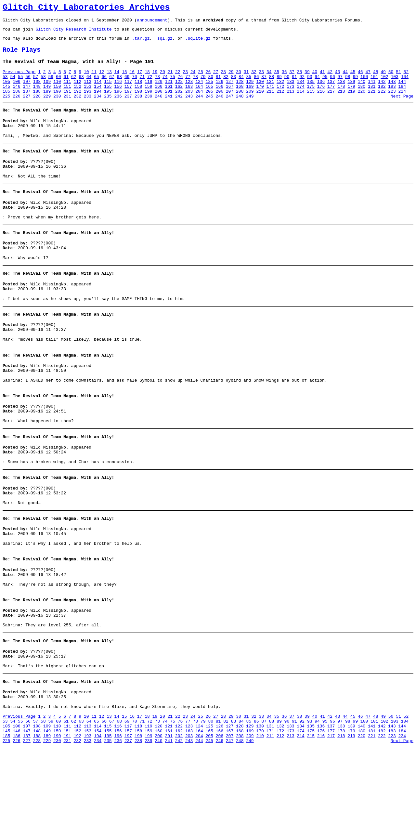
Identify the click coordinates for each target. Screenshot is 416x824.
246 (219, 109)
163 (189, 97)
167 (229, 97)
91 (294, 85)
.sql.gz (164, 43)
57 (35, 85)
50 (391, 80)
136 (321, 91)
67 (111, 85)
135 (311, 91)
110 (57, 91)
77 (187, 85)
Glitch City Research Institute (73, 33)
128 (239, 91)
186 (16, 103)
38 (299, 80)
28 (223, 80)
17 (139, 80)
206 (219, 103)
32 (253, 80)
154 (97, 97)
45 (353, 80)
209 (250, 103)
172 (280, 97)
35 (276, 80)
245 (209, 109)
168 (239, 97)
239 (148, 109)
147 (26, 97)
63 (81, 85)
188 (37, 103)
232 (77, 109)
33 (261, 80)
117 (128, 91)
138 (341, 91)
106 (16, 91)
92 (302, 85)
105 (6, 91)
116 (118, 91)
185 (6, 103)
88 (271, 85)
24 (193, 80)
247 (229, 109)
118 (138, 91)
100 (364, 85)
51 (398, 80)
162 (179, 97)
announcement (152, 23)
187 (26, 103)
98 (347, 85)
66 (104, 85)
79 (203, 85)
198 (138, 103)
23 (185, 80)
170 (260, 97)
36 (284, 80)
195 (107, 103)
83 (233, 85)
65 (96, 85)
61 (66, 85)
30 (238, 80)
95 (325, 85)
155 (107, 97)
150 (57, 97)
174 (300, 97)
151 (67, 97)
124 (199, 91)
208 (239, 103)
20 (162, 80)
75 (172, 85)
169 (250, 97)
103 (394, 85)
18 (147, 80)
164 (199, 97)
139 (351, 91)
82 (225, 85)
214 (300, 103)
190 (57, 103)
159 (148, 97)
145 (6, 97)
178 (341, 97)
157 (128, 97)
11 (94, 80)
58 (43, 85)
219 (351, 103)
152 (77, 97)
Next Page (402, 109)
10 (86, 80)
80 (210, 85)
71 (142, 85)
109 (47, 91)
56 (28, 85)
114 (97, 91)
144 (402, 91)
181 (371, 97)
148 (37, 97)
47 (367, 80)
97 (340, 85)
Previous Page (19, 80)
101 (374, 85)
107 (26, 91)
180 (361, 97)
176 (321, 97)
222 (381, 103)
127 (229, 91)
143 (392, 91)
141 (371, 91)
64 (89, 85)
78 (195, 85)
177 (331, 97)
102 (384, 85)
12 (101, 80)
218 (341, 103)
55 (20, 85)
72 (149, 85)
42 (329, 80)
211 (270, 103)
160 (158, 97)
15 (124, 80)
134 (300, 91)
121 (169, 91)
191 (67, 103)
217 (331, 103)
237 (128, 109)
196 (118, 103)
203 (189, 103)
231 (67, 109)
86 (256, 85)
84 (241, 85)
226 (16, 109)
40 (315, 80)
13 (109, 80)
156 (118, 97)
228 (37, 109)
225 (6, 109)
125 (209, 91)
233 (87, 109)
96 (332, 85)
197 (128, 103)
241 (169, 109)
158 (138, 97)
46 (360, 80)
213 (290, 103)
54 (12, 85)
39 (307, 80)
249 (250, 109)
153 (87, 97)
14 (117, 80)
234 (97, 109)
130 (260, 91)
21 (170, 80)
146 (16, 97)
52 (406, 80)
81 (218, 85)
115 (107, 91)
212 (280, 103)
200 (158, 103)
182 (381, 97)
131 (270, 91)
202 (179, 103)
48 (375, 80)
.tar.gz (141, 43)
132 (280, 91)
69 (127, 85)
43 (337, 80)
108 (37, 91)
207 (229, 103)
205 (209, 103)
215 (311, 103)
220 (361, 103)
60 (58, 85)
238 (138, 109)
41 (322, 80)
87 (263, 85)
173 (290, 97)
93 (309, 85)
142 (381, 91)
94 (317, 85)
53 (5, 85)
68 (119, 85)
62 (73, 85)
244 (199, 109)
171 (270, 97)
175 (311, 97)
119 (148, 91)
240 (158, 109)
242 (179, 109)
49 (383, 80)
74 (165, 85)
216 (321, 103)
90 (287, 85)
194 (97, 103)
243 (189, 109)
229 (47, 109)
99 (355, 85)
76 (180, 85)
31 (246, 80)
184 (402, 97)
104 (405, 85)
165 (209, 97)
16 (132, 80)
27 (215, 80)
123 (189, 91)
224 (402, 103)
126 (219, 91)
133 (290, 91)
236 (118, 109)
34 (269, 80)
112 (77, 91)
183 (392, 97)
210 (260, 103)
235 (107, 109)
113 (87, 91)
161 (169, 97)
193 (87, 103)
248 (239, 109)
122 (179, 91)
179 (351, 97)
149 (47, 97)
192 (77, 103)
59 (51, 85)
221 (371, 103)
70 (134, 85)
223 (392, 103)
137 (331, 91)
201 (169, 103)
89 (279, 85)
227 (26, 109)
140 (361, 91)
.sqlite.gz (198, 43)
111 (67, 91)
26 (208, 80)
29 (231, 80)
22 (177, 80)
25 (200, 80)
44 (345, 80)
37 (291, 80)
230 (57, 109)
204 (199, 103)
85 (249, 85)
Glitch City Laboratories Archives (86, 8)
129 (250, 91)
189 (47, 103)
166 (219, 97)
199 (148, 103)
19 (155, 80)
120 (158, 91)
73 (157, 85)
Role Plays (22, 55)
